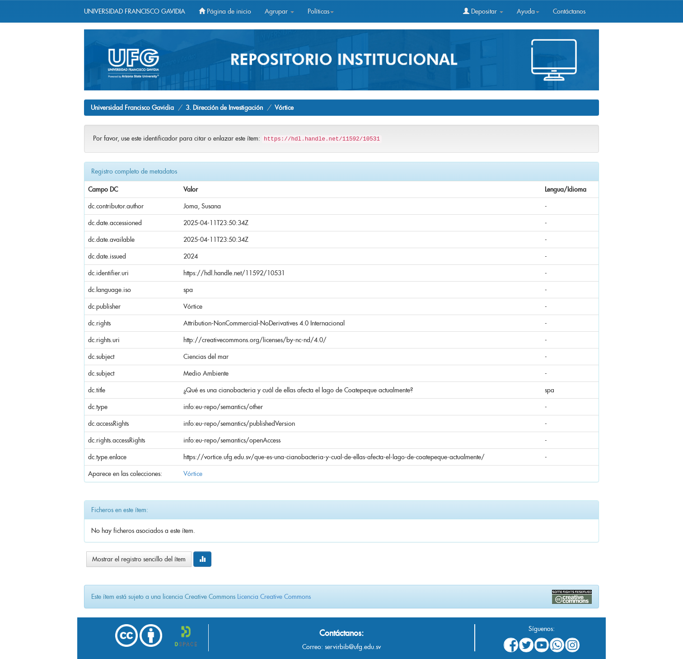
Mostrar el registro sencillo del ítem (139, 559)
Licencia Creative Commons (274, 597)
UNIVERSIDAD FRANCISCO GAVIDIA (134, 11)
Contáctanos (569, 11)
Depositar (483, 11)
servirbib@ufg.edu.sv (353, 647)
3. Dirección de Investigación (224, 108)
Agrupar (279, 11)
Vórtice (284, 108)
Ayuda (528, 11)
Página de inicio (225, 11)
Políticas (321, 11)
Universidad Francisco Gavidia (132, 108)
